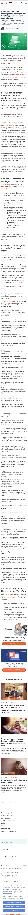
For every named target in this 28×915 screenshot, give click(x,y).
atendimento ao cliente (17, 62)
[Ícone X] (15, 856)
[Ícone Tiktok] (9, 856)
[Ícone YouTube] (5, 856)
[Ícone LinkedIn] (12, 856)
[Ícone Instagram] (2, 856)
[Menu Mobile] (2, 3)
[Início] (11, 2)
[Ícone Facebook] (19, 856)
